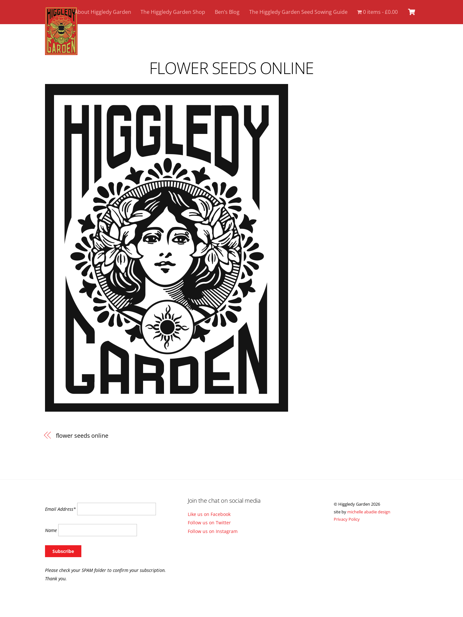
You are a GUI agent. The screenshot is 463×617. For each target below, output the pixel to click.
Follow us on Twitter (209, 522)
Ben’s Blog (227, 11)
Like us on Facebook (209, 514)
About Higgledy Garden (103, 11)
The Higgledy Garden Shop (173, 11)
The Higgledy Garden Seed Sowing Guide (298, 11)
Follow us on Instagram (213, 531)
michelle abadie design (368, 512)
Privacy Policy (347, 519)
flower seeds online (231, 68)
